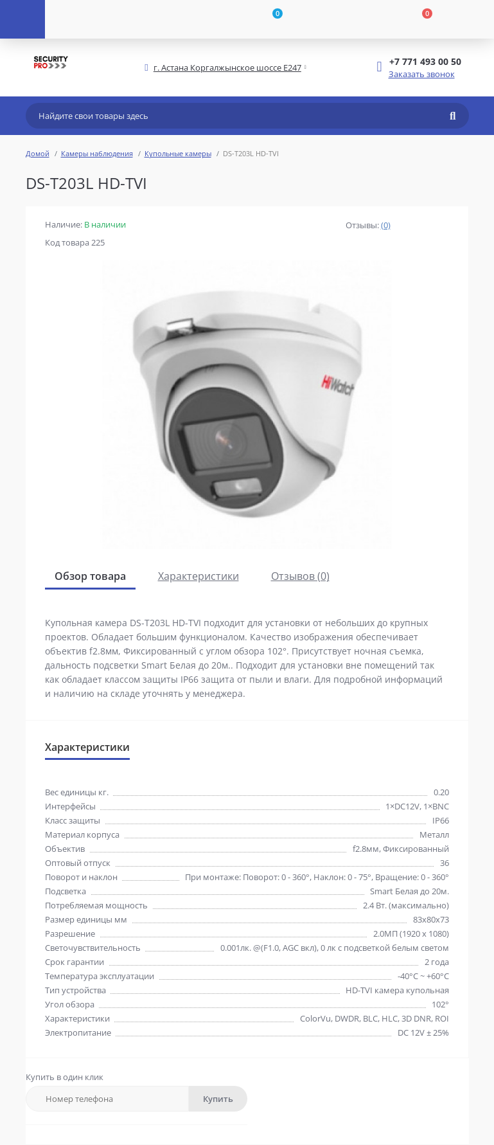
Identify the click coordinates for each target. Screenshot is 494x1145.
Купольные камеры (178, 153)
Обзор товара (90, 576)
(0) (386, 225)
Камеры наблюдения (97, 153)
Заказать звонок (422, 74)
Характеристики (198, 576)
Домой (37, 153)
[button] (227, 67)
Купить (218, 1098)
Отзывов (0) (300, 576)
